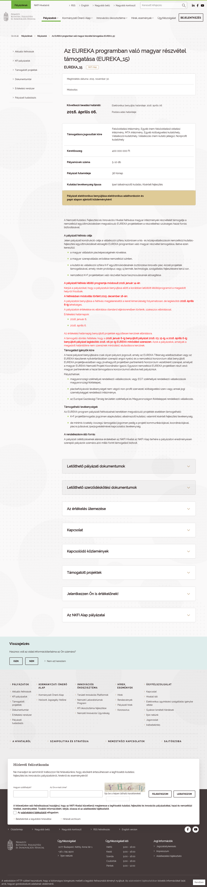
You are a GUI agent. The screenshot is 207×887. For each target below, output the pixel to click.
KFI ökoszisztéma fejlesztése (91, 708)
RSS (73, 5)
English (85, 5)
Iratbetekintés (153, 725)
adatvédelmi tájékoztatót (33, 812)
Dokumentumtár (23, 79)
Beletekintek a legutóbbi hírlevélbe (33, 819)
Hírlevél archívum (72, 819)
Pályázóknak (21, 5)
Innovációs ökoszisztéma (111, 18)
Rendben (199, 882)
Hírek (120, 695)
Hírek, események (141, 18)
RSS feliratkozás (101, 829)
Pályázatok (49, 18)
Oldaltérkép (17, 829)
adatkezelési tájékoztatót (96, 809)
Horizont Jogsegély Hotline (52, 700)
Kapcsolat (151, 691)
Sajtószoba (172, 741)
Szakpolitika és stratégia (69, 741)
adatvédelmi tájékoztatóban (143, 880)
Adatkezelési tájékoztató (168, 856)
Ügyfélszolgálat (167, 18)
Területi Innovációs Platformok (92, 695)
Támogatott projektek (26, 70)
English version (129, 829)
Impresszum (162, 851)
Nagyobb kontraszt (125, 5)
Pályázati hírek (125, 705)
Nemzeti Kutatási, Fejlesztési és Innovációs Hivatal (27, 853)
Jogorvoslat (152, 720)
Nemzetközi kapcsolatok (126, 741)
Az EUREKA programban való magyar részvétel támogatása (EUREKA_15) (83, 36)
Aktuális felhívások (24, 51)
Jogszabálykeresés (166, 846)
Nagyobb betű (42, 829)
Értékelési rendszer (25, 88)
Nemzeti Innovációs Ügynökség (93, 713)
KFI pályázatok (22, 61)
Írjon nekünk (152, 715)
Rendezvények (125, 700)
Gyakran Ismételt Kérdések (160, 710)
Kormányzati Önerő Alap (76, 18)
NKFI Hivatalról (41, 5)
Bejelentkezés (191, 17)
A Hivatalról (22, 741)
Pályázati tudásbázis (25, 97)
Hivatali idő (152, 696)
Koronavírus (123, 710)
